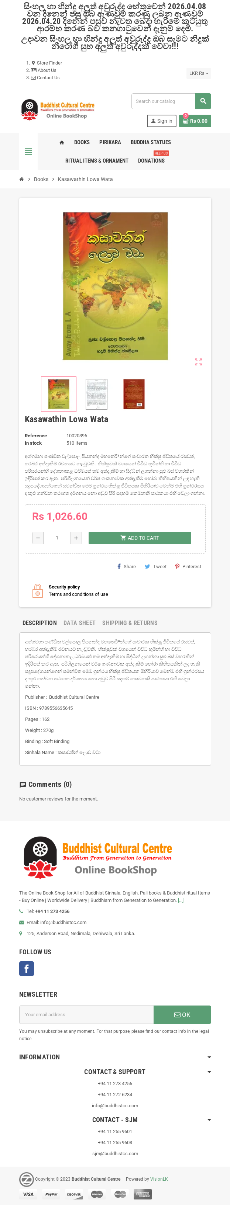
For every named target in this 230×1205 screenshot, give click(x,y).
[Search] (170, 101)
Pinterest (188, 566)
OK (182, 1014)
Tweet (156, 566)
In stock (33, 443)
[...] (180, 900)
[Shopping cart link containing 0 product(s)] (195, 121)
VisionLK (159, 1179)
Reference (36, 435)
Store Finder (46, 63)
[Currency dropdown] (198, 73)
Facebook (26, 968)
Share (126, 566)
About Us (43, 70)
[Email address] (86, 1015)
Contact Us (45, 77)
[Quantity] (57, 538)
